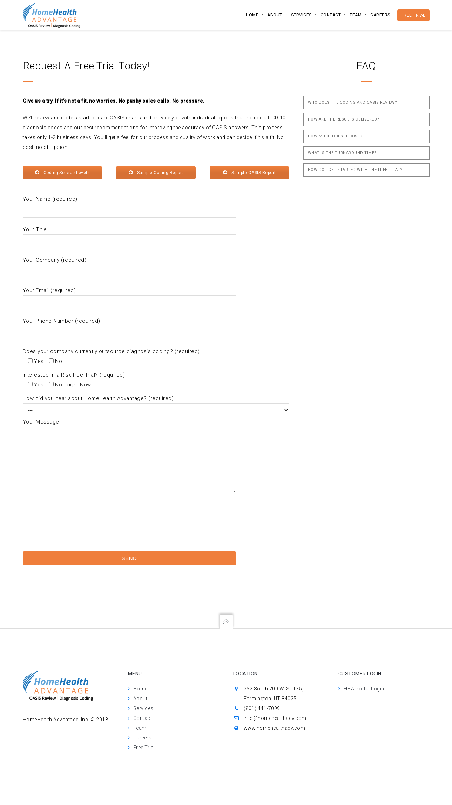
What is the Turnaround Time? (342, 153)
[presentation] (51, 536)
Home (252, 15)
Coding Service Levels (62, 172)
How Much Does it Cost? (335, 136)
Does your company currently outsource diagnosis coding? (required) (111, 351)
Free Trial (413, 15)
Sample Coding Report (155, 172)
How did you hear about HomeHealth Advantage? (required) (98, 398)
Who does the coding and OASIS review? (352, 102)
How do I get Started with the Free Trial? (355, 169)
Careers (380, 15)
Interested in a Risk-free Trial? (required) (74, 375)
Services (301, 15)
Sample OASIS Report (249, 172)
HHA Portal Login (364, 689)
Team (356, 15)
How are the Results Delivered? (343, 119)
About (274, 15)
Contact (331, 15)
